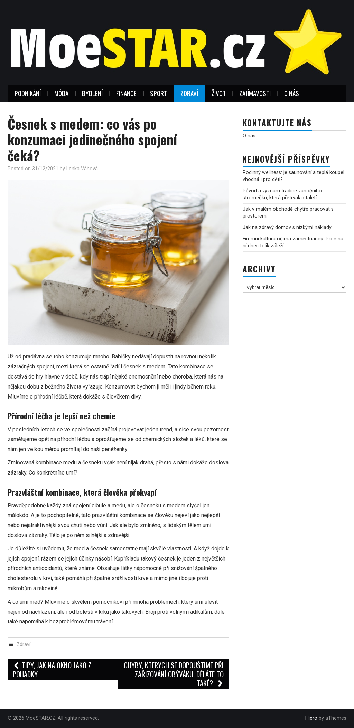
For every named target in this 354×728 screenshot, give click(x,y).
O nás (291, 93)
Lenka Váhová (82, 169)
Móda (61, 93)
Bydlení (92, 93)
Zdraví (189, 93)
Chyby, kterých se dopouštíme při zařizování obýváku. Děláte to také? (174, 674)
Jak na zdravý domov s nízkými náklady (287, 227)
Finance (126, 93)
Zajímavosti (255, 93)
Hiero (311, 718)
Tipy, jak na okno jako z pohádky (52, 669)
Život (219, 93)
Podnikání (28, 93)
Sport (158, 93)
